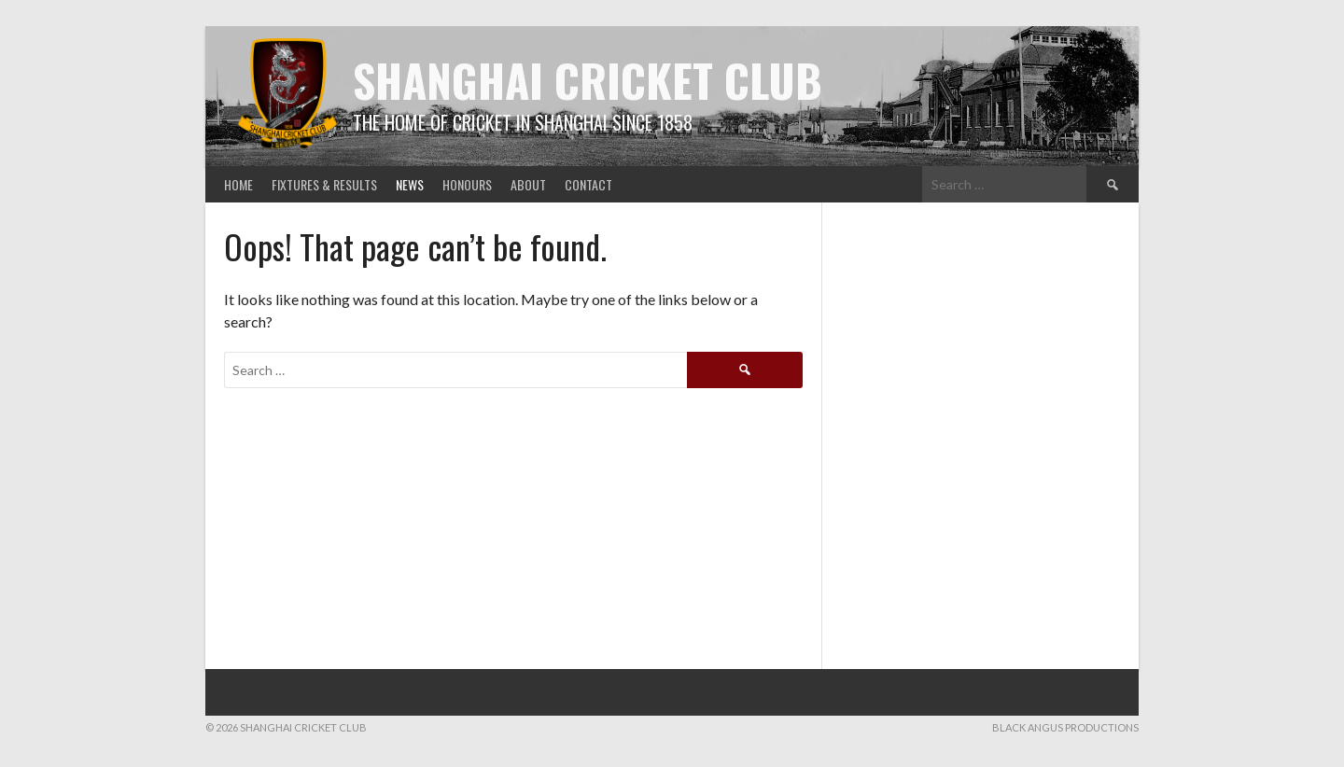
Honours (467, 184)
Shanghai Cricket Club (587, 80)
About (528, 184)
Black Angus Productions (1065, 727)
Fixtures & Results (324, 184)
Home (238, 184)
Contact (588, 184)
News (410, 184)
